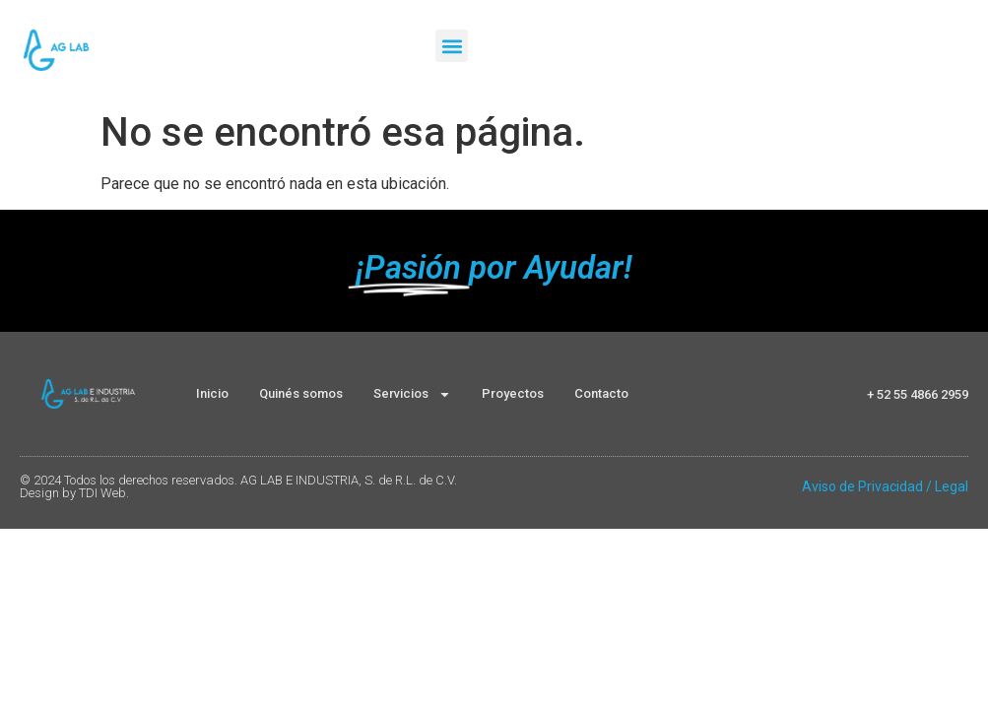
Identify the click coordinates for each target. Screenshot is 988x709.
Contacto (601, 393)
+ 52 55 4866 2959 (917, 394)
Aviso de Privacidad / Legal (885, 486)
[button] (451, 46)
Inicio (212, 393)
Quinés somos (301, 393)
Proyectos (513, 393)
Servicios (412, 394)
